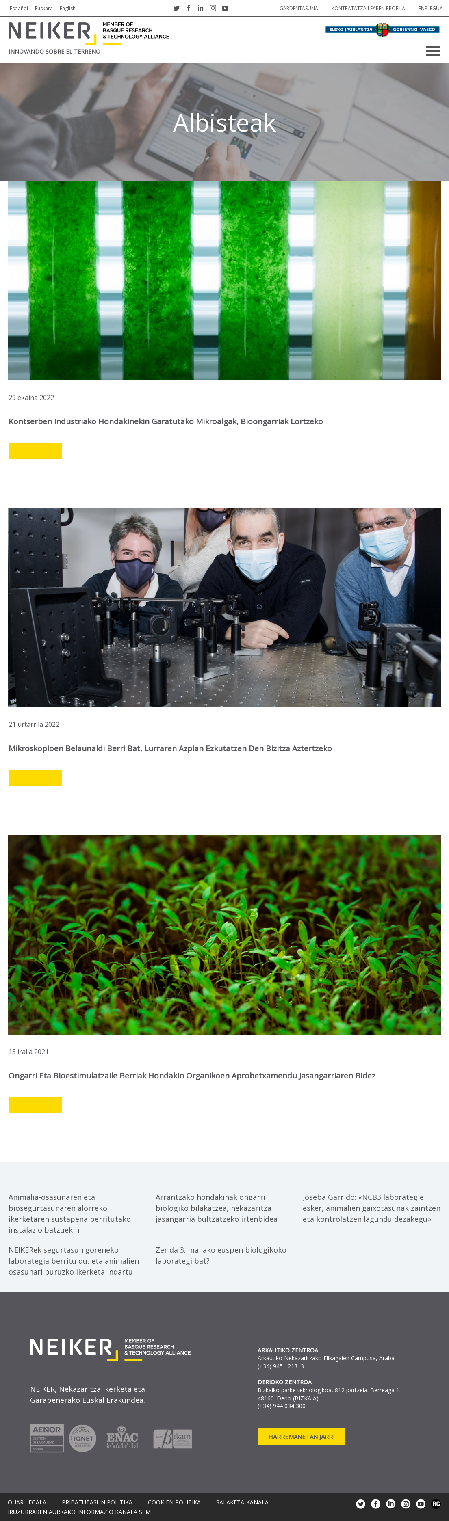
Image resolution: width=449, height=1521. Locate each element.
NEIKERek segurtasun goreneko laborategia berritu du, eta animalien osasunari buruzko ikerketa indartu (74, 1261)
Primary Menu (433, 51)
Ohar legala (27, 1502)
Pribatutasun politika (97, 1502)
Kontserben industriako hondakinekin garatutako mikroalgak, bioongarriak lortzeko (166, 421)
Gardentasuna (299, 8)
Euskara (44, 8)
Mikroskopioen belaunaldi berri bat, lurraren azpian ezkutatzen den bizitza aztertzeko (170, 748)
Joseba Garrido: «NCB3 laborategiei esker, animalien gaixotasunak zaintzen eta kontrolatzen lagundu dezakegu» (371, 1208)
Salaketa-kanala (242, 1502)
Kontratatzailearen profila (368, 8)
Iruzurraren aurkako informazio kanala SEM (79, 1512)
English (68, 8)
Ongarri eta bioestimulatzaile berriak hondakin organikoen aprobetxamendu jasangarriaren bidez (192, 1075)
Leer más (35, 451)
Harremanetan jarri (301, 1436)
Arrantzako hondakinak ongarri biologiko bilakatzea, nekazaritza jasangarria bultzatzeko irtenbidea (217, 1208)
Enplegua (431, 8)
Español (19, 8)
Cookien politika (174, 1502)
